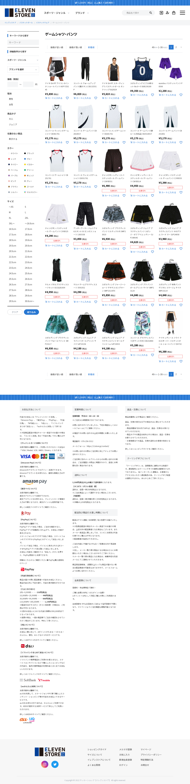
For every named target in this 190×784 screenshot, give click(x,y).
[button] (180, 47)
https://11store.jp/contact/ (98, 446)
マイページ (146, 749)
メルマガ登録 (125, 749)
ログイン (123, 764)
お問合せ (145, 764)
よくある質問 (93, 764)
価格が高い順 (75, 47)
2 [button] (176, 47)
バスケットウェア (42, 22)
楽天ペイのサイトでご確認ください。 (42, 507)
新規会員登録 (125, 759)
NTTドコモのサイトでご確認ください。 (43, 640)
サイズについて (94, 754)
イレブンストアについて (99, 759)
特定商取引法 (147, 759)
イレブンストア (10, 22)
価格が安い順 (56, 47)
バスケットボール (26, 22)
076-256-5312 (87, 441)
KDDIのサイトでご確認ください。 (40, 714)
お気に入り (124, 754)
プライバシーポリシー (151, 754)
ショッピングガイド (140, 449)
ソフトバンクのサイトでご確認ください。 (44, 674)
